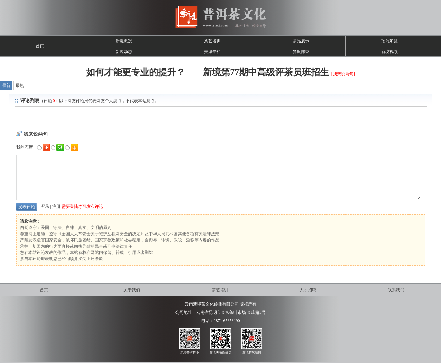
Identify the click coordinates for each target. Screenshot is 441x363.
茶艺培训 (212, 40)
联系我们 (396, 289)
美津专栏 (212, 51)
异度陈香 (301, 51)
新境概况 (124, 40)
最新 (6, 85)
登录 (45, 206)
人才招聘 (308, 289)
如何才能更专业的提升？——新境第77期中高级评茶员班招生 (207, 72)
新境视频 (389, 51)
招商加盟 (389, 40)
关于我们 (131, 289)
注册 (56, 206)
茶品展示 (301, 40)
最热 (20, 85)
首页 (40, 46)
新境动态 (124, 51)
